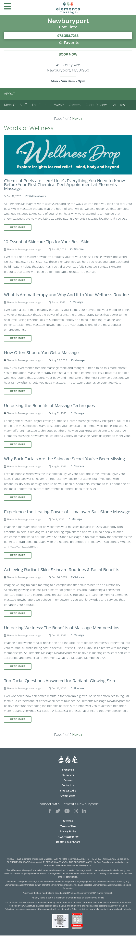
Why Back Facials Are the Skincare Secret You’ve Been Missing (64, 459)
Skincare (76, 249)
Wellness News (36, 196)
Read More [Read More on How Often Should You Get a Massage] (17, 391)
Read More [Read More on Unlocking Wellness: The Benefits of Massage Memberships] (17, 666)
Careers (74, 105)
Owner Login (68, 796)
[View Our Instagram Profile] (76, 811)
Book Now (68, 54)
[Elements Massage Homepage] (68, 7)
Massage (76, 302)
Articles (119, 105)
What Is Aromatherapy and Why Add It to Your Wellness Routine (66, 295)
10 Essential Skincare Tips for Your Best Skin (46, 242)
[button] (7, 7)
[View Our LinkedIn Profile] (84, 811)
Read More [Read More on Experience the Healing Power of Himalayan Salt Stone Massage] (17, 555)
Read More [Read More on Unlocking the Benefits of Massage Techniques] (17, 445)
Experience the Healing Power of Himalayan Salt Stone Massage (67, 512)
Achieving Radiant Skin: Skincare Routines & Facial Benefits (61, 570)
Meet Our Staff (15, 105)
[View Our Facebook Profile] (50, 811)
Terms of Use (68, 826)
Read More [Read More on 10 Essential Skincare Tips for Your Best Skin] (17, 280)
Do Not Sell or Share (68, 842)
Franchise (68, 770)
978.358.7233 (68, 36)
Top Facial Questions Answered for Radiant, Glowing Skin (59, 681)
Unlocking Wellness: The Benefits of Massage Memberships (61, 628)
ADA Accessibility (68, 837)
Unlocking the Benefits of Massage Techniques (49, 406)
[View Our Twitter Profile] (58, 811)
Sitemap (68, 821)
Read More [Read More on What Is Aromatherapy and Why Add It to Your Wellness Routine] (17, 338)
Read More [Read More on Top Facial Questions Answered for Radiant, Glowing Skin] (17, 719)
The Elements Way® (48, 105)
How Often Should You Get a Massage (41, 353)
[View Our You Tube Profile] (67, 811)
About (9, 94)
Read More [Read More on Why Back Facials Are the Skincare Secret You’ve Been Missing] (17, 497)
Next (77, 119)
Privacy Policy (68, 832)
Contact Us (68, 785)
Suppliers (68, 775)
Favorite (69, 43)
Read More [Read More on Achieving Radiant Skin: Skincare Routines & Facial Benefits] (17, 613)
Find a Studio (68, 791)
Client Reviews (96, 105)
